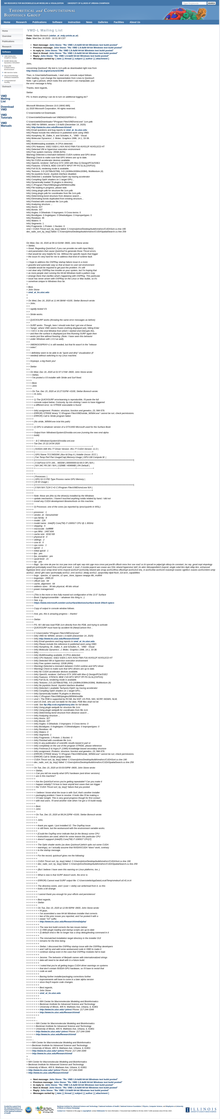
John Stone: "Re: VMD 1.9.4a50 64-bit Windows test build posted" (83, 45)
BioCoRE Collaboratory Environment (9, 67)
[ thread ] (68, 58)
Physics (145, 1106)
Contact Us (61, 1111)
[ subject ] (78, 58)
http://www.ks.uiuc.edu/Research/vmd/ (51, 127)
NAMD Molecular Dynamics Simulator (12, 62)
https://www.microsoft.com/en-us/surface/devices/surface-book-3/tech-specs (74, 603)
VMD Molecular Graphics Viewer (10, 57)
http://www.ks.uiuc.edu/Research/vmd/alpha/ (63, 921)
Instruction (74, 22)
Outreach (6, 86)
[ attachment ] (102, 58)
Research (21, 22)
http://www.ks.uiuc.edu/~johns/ (56, 1009)
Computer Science (155, 1106)
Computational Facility (10, 81)
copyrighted (86, 1111)
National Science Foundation (131, 1106)
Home (7, 22)
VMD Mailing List (5, 99)
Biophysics (170, 1106)
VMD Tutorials (6, 116)
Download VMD (7, 108)
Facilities (119, 22)
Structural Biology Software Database (11, 76)
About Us (135, 22)
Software (57, 22)
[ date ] (59, 58)
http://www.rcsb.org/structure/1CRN (45, 71)
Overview (6, 36)
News (89, 22)
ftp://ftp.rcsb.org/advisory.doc (59, 704)
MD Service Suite (10, 72)
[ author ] (89, 58)
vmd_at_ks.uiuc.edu (76, 130)
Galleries (103, 22)
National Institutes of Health (109, 1106)
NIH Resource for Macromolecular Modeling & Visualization (33, 3)
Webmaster (101, 1111)
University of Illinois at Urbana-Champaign (88, 3)
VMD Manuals (6, 124)
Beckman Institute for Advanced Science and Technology (77, 1106)
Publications (39, 22)
